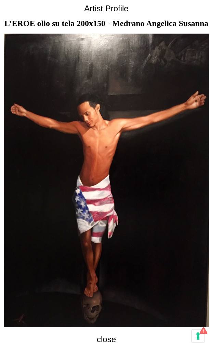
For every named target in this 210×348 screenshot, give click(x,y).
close (106, 339)
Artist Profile (106, 8)
